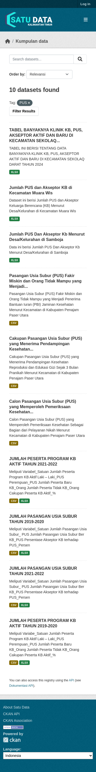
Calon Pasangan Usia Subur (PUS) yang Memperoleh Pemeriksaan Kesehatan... (42, 406)
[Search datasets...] (41, 59)
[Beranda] (7, 41)
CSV (14, 322)
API (71, 680)
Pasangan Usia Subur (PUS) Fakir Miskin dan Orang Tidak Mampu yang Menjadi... (45, 281)
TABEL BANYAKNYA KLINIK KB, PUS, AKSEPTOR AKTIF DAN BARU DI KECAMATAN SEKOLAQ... (46, 135)
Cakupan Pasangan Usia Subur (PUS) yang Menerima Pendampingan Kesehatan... (45, 343)
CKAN (11, 740)
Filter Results (24, 111)
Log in (85, 4)
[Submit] (80, 59)
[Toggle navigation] (85, 20)
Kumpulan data (32, 41)
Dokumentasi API (21, 686)
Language (11, 749)
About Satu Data (16, 707)
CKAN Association (17, 720)
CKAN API (11, 714)
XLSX (14, 172)
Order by (16, 74)
